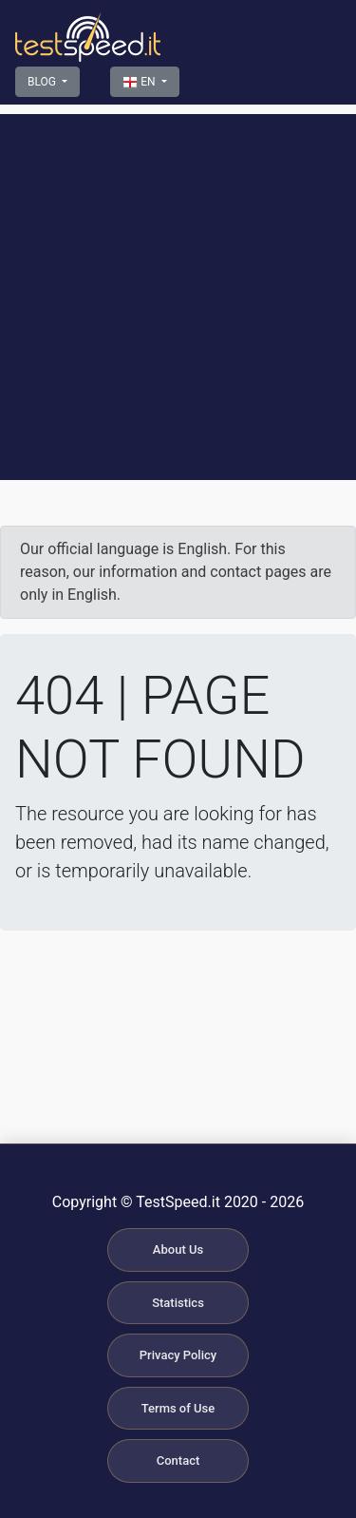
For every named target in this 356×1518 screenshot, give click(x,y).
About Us (178, 1249)
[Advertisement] (178, 292)
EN (140, 82)
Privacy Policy (178, 1355)
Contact (178, 1460)
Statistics (178, 1303)
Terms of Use (178, 1408)
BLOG (43, 81)
